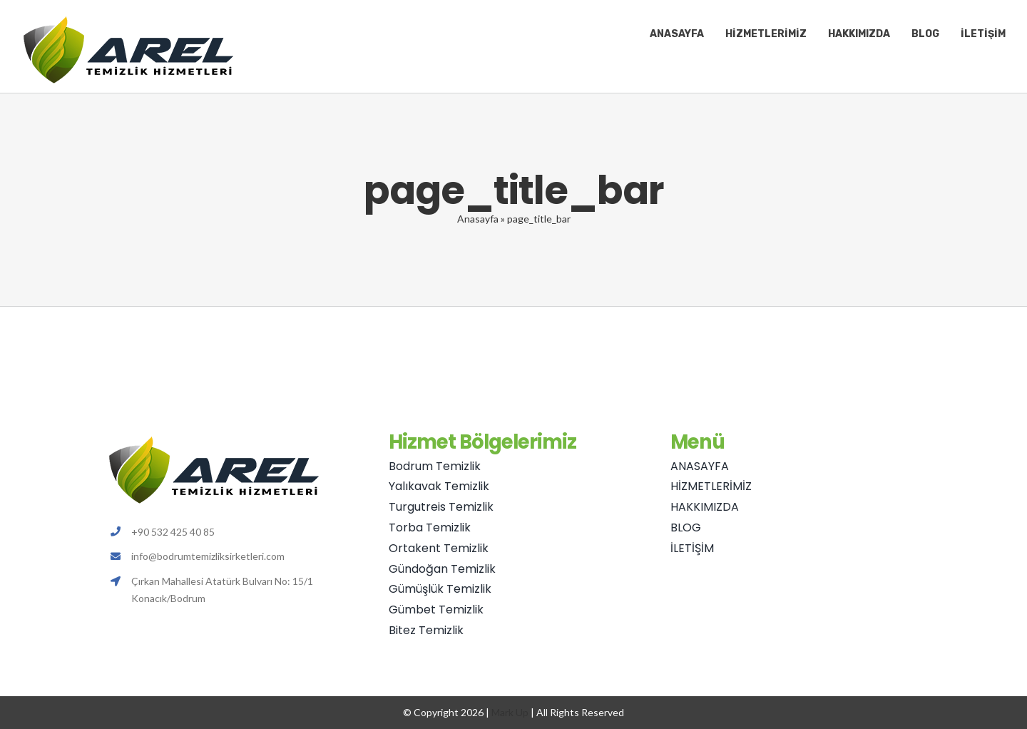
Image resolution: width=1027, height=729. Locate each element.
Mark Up (509, 712)
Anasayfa (478, 219)
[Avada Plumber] (128, 19)
